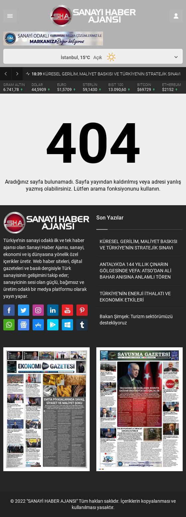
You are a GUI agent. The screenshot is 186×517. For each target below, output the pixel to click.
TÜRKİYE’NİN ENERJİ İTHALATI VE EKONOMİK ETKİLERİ (135, 296)
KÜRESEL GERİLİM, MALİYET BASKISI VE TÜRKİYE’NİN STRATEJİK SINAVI (106, 74)
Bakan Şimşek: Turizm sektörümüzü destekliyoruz (136, 319)
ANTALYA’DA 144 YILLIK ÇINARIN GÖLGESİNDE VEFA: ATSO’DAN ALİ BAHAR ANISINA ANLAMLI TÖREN (135, 270)
